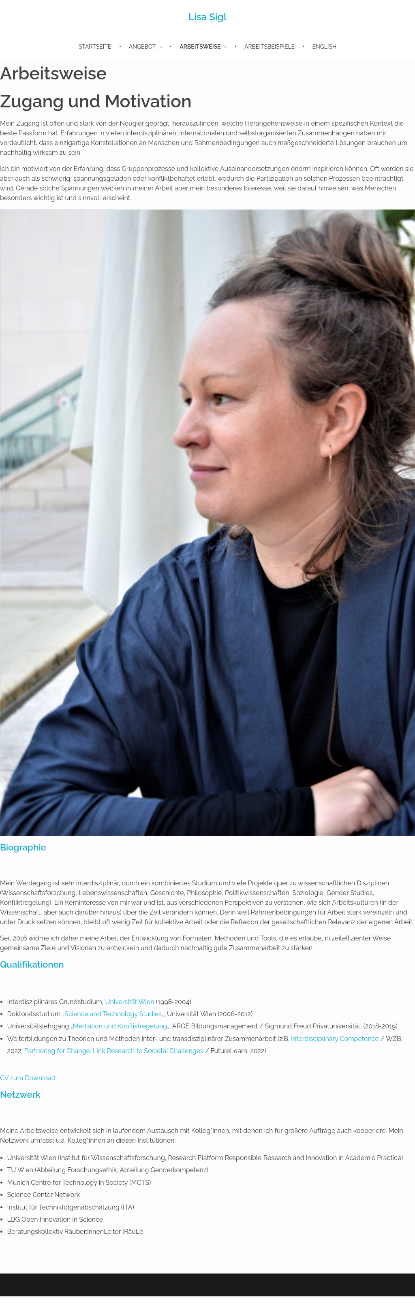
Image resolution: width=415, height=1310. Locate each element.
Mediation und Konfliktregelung (120, 1026)
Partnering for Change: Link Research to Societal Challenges (113, 1051)
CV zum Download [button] (28, 1078)
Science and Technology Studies (113, 1014)
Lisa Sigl (207, 17)
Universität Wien (129, 1002)
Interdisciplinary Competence (335, 1039)
